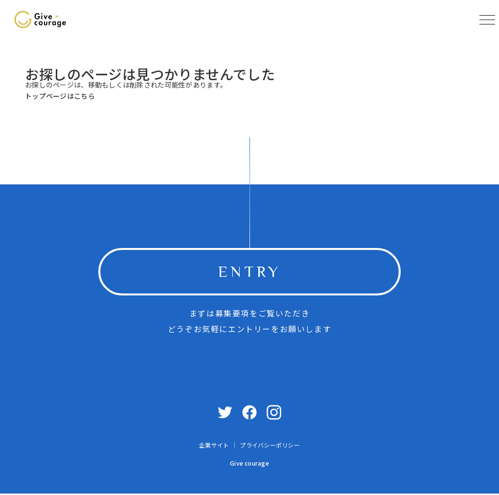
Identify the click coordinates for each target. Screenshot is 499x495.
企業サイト (214, 447)
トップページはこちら (60, 96)
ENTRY (249, 272)
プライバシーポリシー (269, 447)
